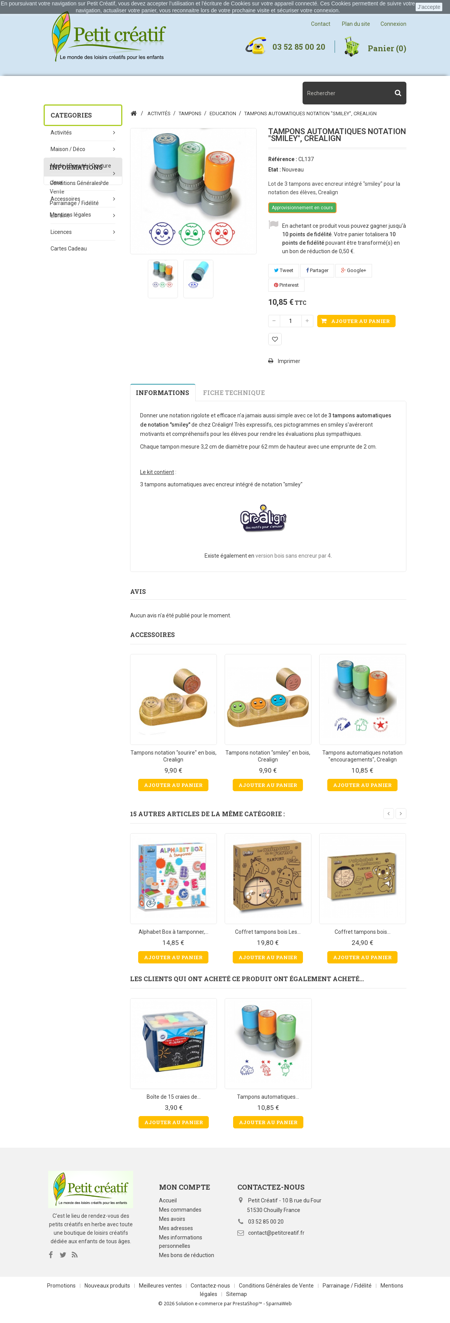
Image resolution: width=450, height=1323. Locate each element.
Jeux (57, 182)
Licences (61, 232)
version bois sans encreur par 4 (293, 556)
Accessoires (65, 199)
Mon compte (184, 1187)
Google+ (353, 270)
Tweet (283, 270)
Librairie (60, 215)
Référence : (282, 159)
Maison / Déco (68, 149)
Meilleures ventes (161, 1289)
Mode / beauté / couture (81, 166)
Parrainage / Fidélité (74, 341)
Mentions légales (70, 353)
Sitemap (236, 1298)
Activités (61, 132)
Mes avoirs (172, 1219)
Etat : (274, 169)
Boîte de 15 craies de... (174, 1097)
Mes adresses (176, 1228)
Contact (320, 24)
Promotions (62, 1289)
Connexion (393, 24)
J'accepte (429, 7)
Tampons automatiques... (268, 1097)
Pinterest (286, 285)
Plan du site (356, 24)
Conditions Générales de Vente (277, 1289)
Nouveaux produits (108, 1289)
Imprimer (289, 361)
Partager (317, 270)
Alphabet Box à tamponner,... (173, 932)
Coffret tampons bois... (363, 932)
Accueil (168, 1200)
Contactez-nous (211, 1289)
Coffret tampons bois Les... (268, 932)
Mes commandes (180, 1210)
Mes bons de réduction (186, 1255)
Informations (76, 302)
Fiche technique (234, 392)
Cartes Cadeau (69, 248)
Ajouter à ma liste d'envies (275, 339)
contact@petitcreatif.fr (276, 1233)
